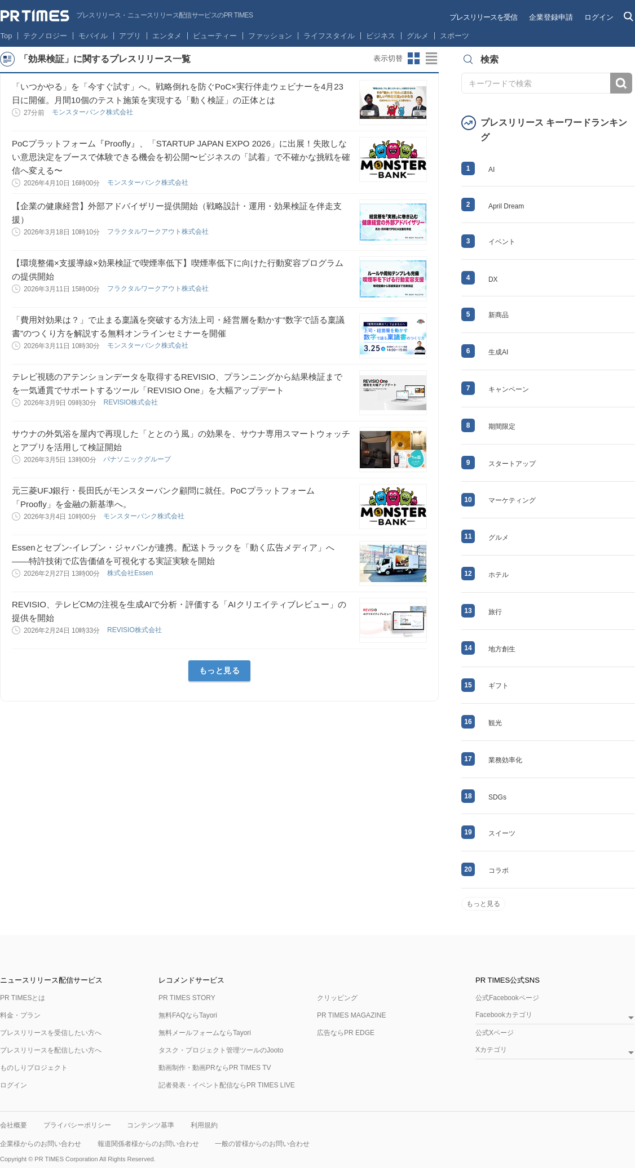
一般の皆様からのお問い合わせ (262, 1144)
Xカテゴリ (491, 1050)
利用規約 (204, 1125)
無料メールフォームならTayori (204, 1033)
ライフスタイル (329, 35)
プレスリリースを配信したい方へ (51, 1050)
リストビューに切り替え (432, 58)
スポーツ (454, 35)
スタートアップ (512, 464)
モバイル (93, 35)
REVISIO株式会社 (131, 402)
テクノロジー (45, 35)
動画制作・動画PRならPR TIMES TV (214, 1068)
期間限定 (501, 426)
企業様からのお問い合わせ (40, 1144)
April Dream (506, 206)
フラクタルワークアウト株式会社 (158, 232)
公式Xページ (494, 1033)
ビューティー (215, 35)
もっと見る (219, 670)
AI (491, 170)
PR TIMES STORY (186, 998)
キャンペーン (508, 389)
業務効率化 (505, 760)
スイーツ (501, 833)
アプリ (130, 35)
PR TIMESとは (22, 998)
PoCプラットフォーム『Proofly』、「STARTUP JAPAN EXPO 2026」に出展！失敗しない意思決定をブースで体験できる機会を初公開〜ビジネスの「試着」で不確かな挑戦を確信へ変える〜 (181, 157)
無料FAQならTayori (187, 1015)
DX (493, 279)
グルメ (418, 35)
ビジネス (380, 35)
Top (6, 35)
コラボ (498, 870)
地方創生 (501, 649)
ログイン (599, 17)
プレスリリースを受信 (483, 17)
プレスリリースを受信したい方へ (51, 1033)
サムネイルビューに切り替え (414, 58)
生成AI (498, 352)
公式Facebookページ (507, 998)
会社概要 (13, 1125)
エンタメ (167, 35)
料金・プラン (20, 1015)
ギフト (498, 686)
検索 (621, 83)
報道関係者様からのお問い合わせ (148, 1144)
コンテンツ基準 (150, 1125)
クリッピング (337, 998)
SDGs (497, 797)
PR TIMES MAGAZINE (351, 1015)
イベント (501, 242)
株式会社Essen (131, 573)
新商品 (498, 315)
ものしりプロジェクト (34, 1068)
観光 (495, 723)
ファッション (270, 35)
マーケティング (512, 500)
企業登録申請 (551, 17)
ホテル (498, 575)
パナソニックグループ (138, 459)
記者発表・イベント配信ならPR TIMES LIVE (226, 1085)
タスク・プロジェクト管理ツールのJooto (220, 1050)
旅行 (495, 612)
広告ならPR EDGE (345, 1033)
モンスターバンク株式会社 (93, 112)
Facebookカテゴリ (503, 1015)
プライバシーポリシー (77, 1125)
